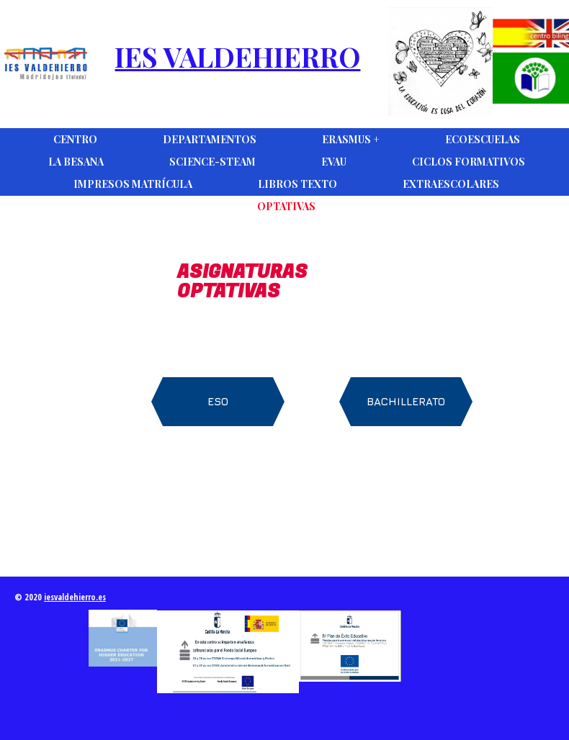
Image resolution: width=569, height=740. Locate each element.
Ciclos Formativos (468, 161)
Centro (75, 139)
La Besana (76, 161)
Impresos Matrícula (132, 184)
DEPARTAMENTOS (209, 139)
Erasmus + (351, 139)
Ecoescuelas (482, 139)
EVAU (333, 161)
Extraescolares (451, 184)
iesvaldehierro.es (75, 597)
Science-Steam (212, 161)
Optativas (286, 206)
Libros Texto (297, 184)
